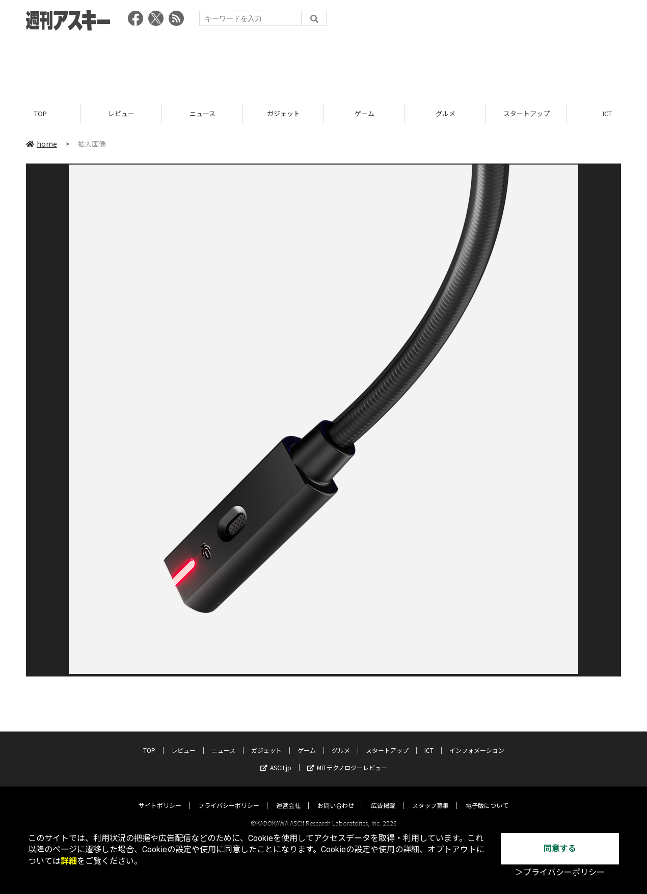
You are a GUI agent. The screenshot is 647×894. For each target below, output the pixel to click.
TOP (40, 113)
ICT (429, 741)
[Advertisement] (323, 64)
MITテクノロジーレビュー (347, 758)
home (41, 144)
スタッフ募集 (430, 796)
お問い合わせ (335, 796)
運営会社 (288, 796)
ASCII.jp (275, 758)
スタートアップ (526, 113)
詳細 (69, 861)
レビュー (121, 113)
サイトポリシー (160, 796)
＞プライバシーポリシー (560, 872)
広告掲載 (383, 796)
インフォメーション (476, 741)
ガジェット (283, 113)
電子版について (487, 796)
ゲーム (364, 113)
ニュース (202, 113)
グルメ (445, 113)
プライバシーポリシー (228, 796)
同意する (560, 848)
